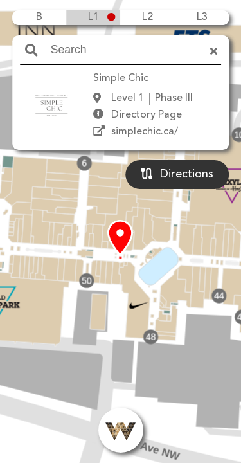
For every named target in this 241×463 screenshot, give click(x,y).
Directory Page (146, 115)
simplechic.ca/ (144, 132)
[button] (120, 238)
